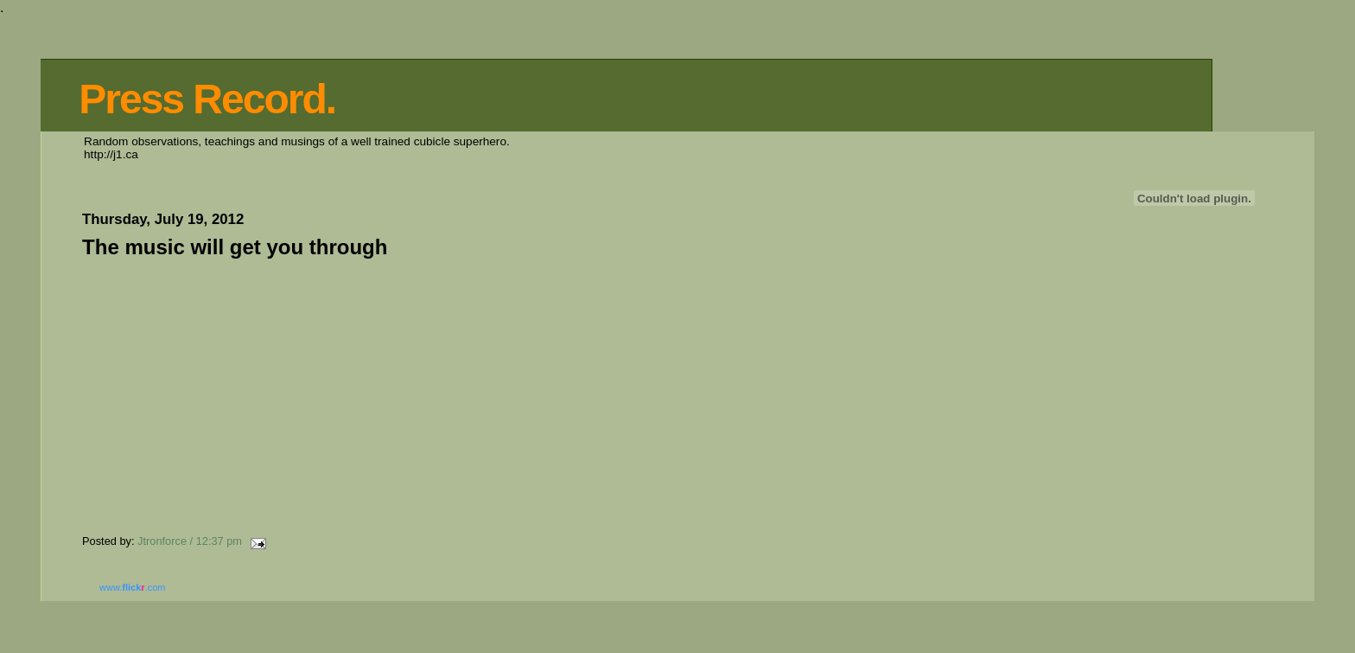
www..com (132, 587)
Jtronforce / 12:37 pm (189, 541)
